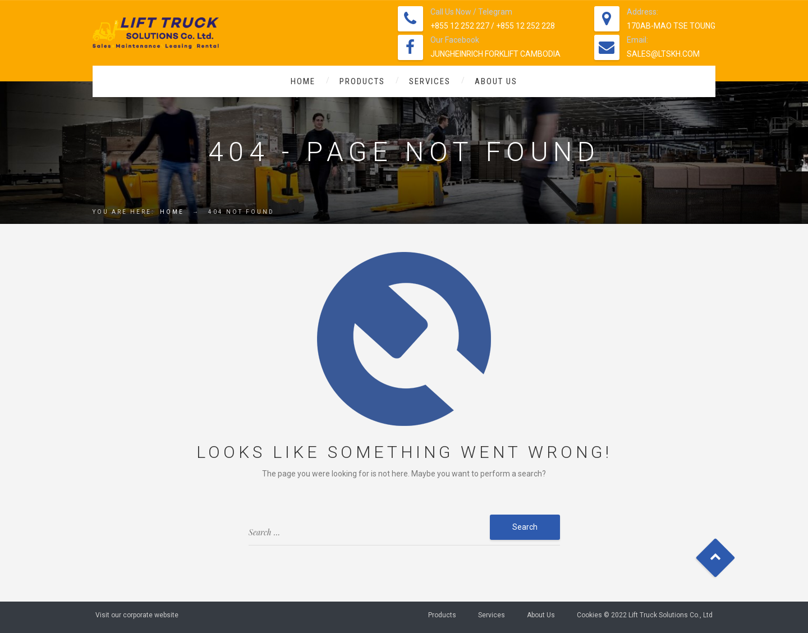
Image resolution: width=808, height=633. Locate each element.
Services (430, 81)
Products (362, 81)
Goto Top (716, 558)
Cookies (589, 615)
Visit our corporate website (136, 615)
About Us (496, 81)
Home (303, 81)
